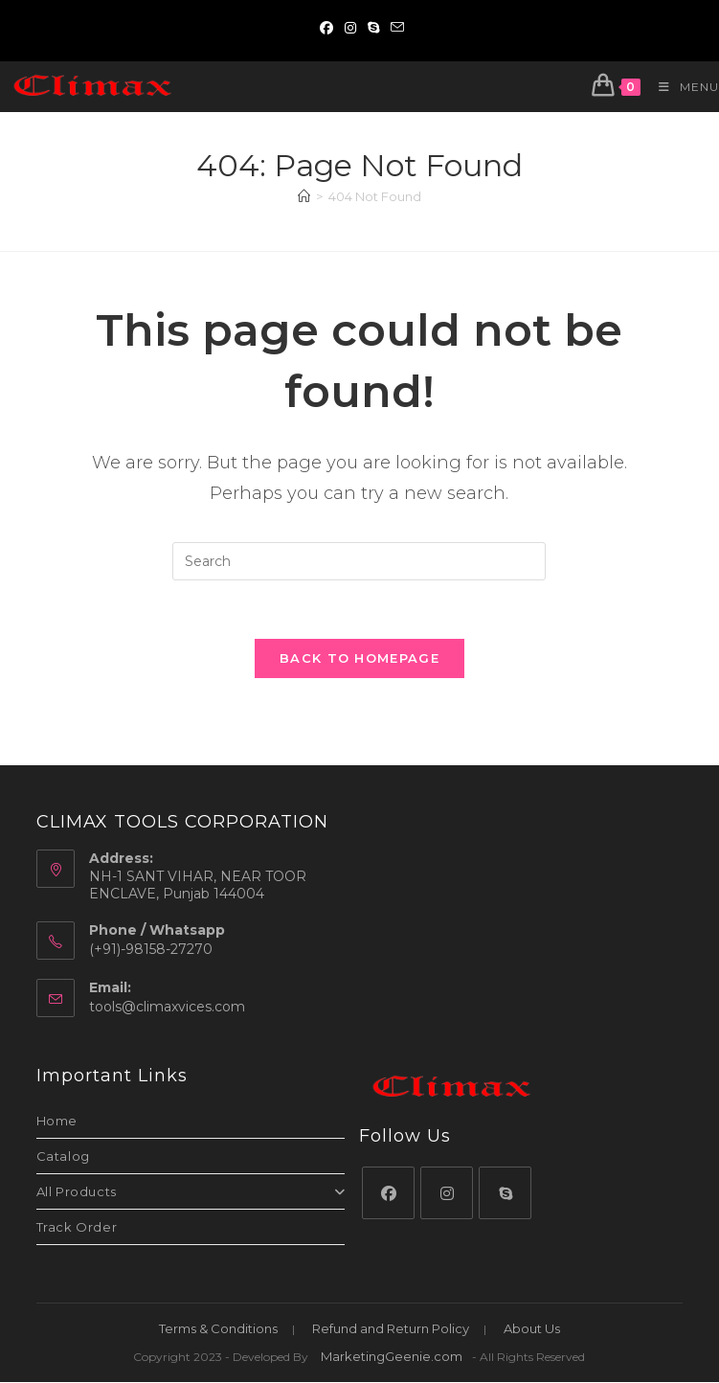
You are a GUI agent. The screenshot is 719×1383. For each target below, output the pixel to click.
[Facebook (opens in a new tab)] (326, 27)
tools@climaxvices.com (167, 1007)
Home (57, 1121)
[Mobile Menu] (681, 86)
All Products (191, 1192)
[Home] (304, 196)
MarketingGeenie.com (391, 1357)
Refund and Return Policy (390, 1329)
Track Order (77, 1228)
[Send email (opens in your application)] (394, 27)
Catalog (63, 1157)
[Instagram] (446, 1194)
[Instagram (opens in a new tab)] (350, 27)
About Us (532, 1329)
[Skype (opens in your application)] (373, 27)
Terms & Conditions (218, 1329)
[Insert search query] (359, 561)
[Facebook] (388, 1194)
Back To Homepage (359, 658)
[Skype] (505, 1194)
